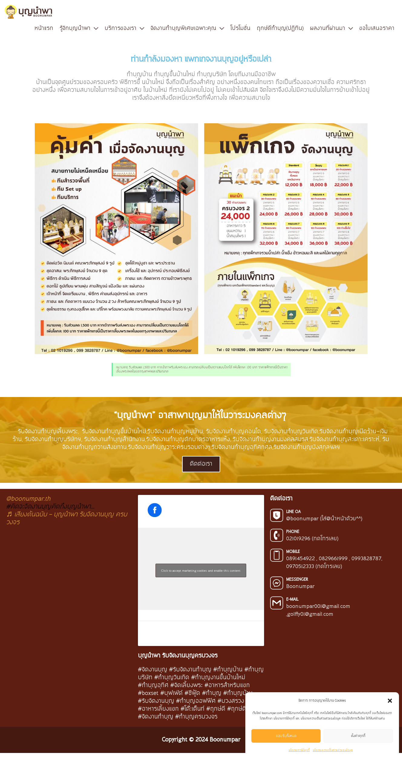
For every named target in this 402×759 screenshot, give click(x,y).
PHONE (292, 531)
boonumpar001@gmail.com (318, 606)
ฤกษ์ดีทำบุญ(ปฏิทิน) (280, 28)
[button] (390, 701)
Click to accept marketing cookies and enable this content (200, 570)
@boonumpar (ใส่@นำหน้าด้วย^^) (324, 519)
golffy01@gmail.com (310, 614)
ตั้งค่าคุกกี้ (358, 736)
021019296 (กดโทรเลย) (312, 539)
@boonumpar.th (28, 499)
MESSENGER (297, 579)
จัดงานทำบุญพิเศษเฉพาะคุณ (183, 28)
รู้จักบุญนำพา (75, 28)
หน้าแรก (43, 28)
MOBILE (293, 551)
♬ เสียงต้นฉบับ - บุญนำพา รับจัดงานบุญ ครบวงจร (66, 518)
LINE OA (293, 511)
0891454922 (300, 559)
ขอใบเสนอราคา (376, 28)
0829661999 (333, 559)
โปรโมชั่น (240, 28)
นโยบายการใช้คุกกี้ (299, 750)
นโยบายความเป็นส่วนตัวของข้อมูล (333, 750)
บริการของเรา (120, 28)
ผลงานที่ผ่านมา (327, 28)
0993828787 (366, 559)
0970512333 (300, 566)
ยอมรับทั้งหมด (286, 736)
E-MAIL (292, 599)
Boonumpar (300, 586)
